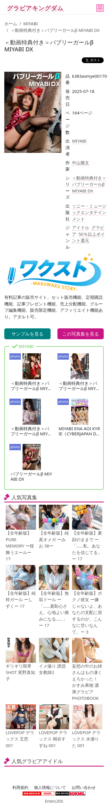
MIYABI (30, 23)
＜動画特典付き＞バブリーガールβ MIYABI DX (89, 184)
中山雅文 (80, 162)
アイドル (80, 227)
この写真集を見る (80, 334)
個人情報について (50, 787)
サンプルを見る (27, 334)
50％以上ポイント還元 (88, 237)
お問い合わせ (84, 787)
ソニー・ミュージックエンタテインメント (89, 212)
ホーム (10, 23)
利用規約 (20, 787)
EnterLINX (54, 801)
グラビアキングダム (35, 8)
